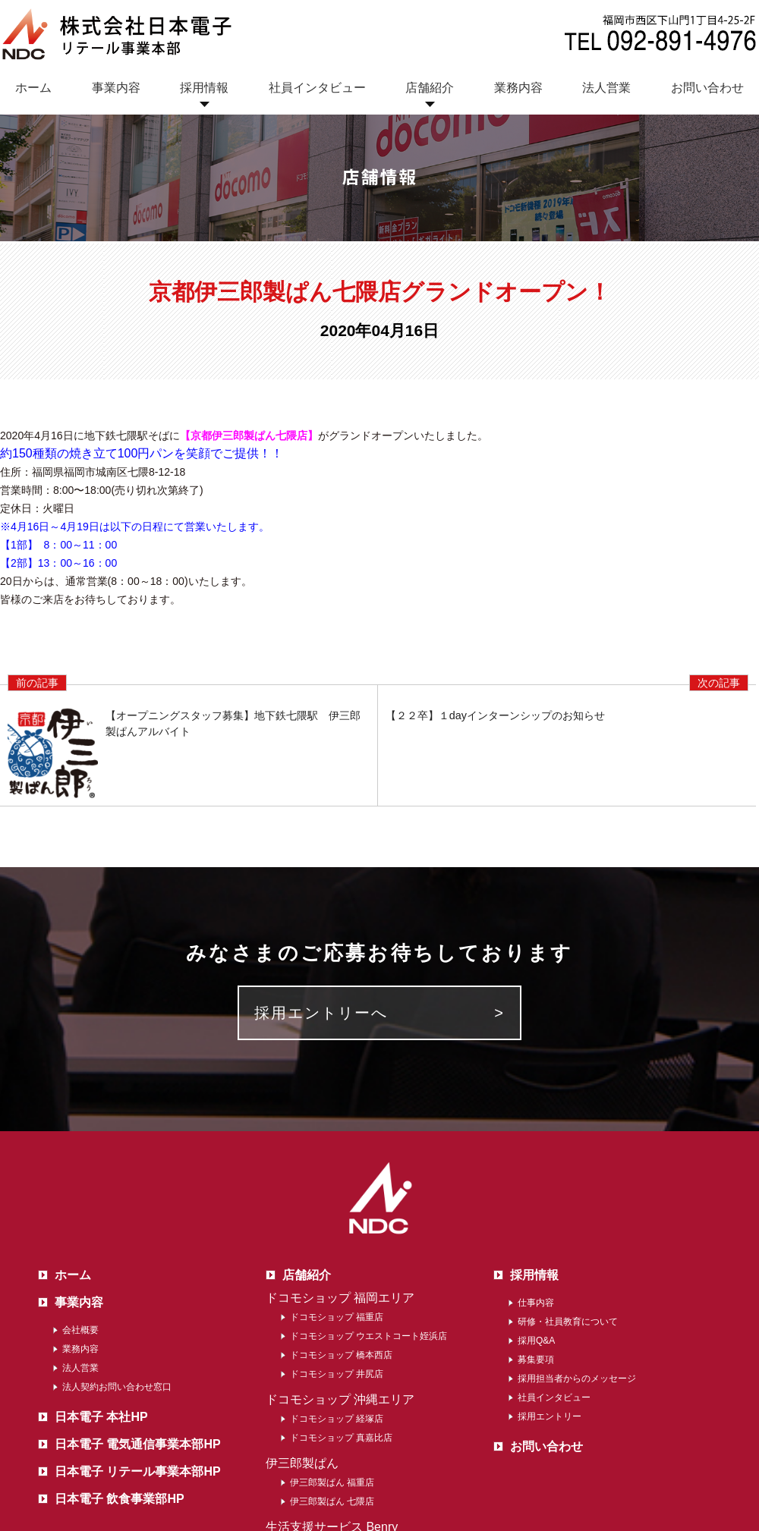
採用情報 (204, 87)
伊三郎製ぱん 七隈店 (332, 1501)
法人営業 (606, 87)
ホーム (33, 87)
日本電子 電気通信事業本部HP (138, 1444)
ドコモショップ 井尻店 (336, 1374)
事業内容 (116, 87)
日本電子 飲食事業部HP (119, 1498)
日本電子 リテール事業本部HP (138, 1471)
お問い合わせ (707, 87)
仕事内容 (536, 1302)
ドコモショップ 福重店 (336, 1317)
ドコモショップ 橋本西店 (341, 1355)
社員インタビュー (317, 87)
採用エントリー (549, 1416)
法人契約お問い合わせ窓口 (117, 1387)
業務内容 (518, 87)
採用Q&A (536, 1340)
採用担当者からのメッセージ (577, 1378)
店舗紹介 (429, 87)
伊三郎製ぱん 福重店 (332, 1482)
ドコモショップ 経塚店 (336, 1418)
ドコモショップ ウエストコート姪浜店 (368, 1336)
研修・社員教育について (568, 1321)
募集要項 (536, 1359)
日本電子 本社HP (101, 1416)
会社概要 (80, 1330)
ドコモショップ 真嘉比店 (341, 1437)
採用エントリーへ (321, 1012)
